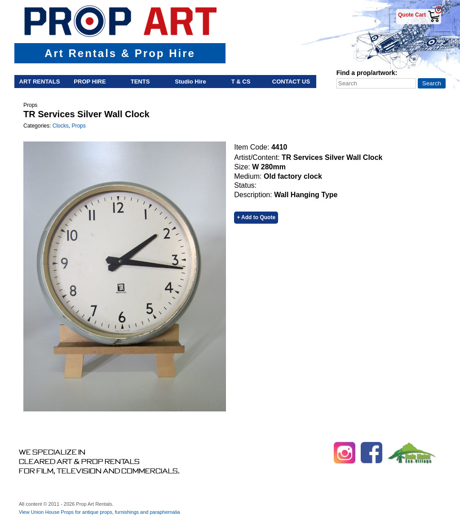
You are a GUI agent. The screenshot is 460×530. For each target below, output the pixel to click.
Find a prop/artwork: (366, 72)
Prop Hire (90, 81)
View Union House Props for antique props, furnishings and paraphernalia (99, 512)
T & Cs (241, 81)
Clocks (61, 126)
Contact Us (291, 81)
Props (78, 126)
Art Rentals (39, 81)
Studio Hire (190, 81)
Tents (140, 81)
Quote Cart (412, 15)
